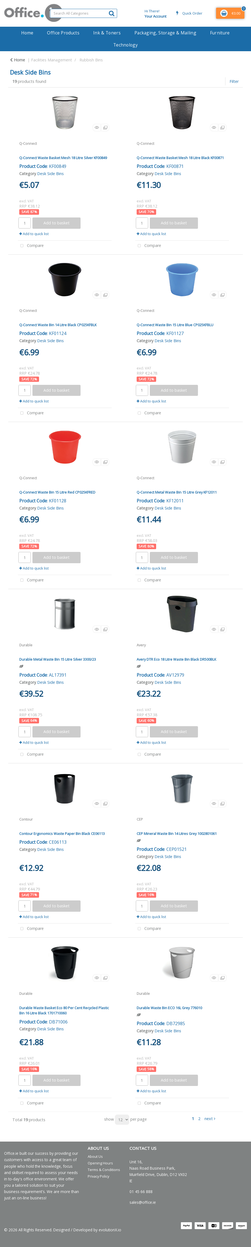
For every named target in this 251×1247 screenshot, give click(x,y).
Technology (125, 45)
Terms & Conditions (104, 1169)
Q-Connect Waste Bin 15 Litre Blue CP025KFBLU (175, 324)
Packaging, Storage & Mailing (165, 33)
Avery (141, 644)
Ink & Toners (107, 33)
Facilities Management (51, 59)
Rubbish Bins (91, 59)
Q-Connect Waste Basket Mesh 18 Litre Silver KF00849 (63, 157)
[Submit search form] (111, 13)
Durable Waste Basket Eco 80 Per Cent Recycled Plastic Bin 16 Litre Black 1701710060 (64, 1010)
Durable (25, 644)
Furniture (220, 33)
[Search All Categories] (83, 13)
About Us (95, 1156)
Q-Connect (28, 143)
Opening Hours (100, 1163)
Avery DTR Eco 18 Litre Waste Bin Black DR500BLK (176, 659)
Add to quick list (34, 233)
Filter (234, 81)
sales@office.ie (142, 1202)
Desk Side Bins (50, 173)
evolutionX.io (110, 1229)
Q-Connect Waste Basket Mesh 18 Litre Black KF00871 (180, 157)
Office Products (63, 33)
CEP (140, 819)
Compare (31, 246)
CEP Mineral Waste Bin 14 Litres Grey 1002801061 (177, 833)
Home (27, 33)
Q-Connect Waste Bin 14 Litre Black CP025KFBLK (57, 324)
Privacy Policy (98, 1176)
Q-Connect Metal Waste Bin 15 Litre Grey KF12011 (177, 492)
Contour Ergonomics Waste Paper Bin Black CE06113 (62, 833)
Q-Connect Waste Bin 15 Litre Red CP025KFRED (57, 492)
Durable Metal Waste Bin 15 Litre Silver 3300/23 (57, 659)
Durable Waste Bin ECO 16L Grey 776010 (169, 1007)
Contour (26, 819)
